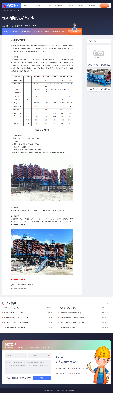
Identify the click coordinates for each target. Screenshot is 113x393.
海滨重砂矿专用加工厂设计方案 (14, 313)
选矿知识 (16, 11)
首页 (3, 11)
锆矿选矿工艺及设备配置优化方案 (99, 65)
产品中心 (37, 5)
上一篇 (23, 285)
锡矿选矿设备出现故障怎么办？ (69, 327)
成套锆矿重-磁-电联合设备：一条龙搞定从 (73, 322)
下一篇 (19, 288)
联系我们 (92, 5)
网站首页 (27, 5)
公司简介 (81, 5)
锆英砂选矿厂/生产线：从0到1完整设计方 (17, 322)
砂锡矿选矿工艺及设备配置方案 (99, 89)
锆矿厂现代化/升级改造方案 (12, 308)
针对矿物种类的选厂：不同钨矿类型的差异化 (74, 317)
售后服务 (70, 5)
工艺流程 (48, 5)
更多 (109, 304)
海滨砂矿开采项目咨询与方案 (69, 308)
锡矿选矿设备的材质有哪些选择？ (14, 327)
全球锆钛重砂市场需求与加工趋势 (70, 313)
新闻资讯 (59, 5)
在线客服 (74, 32)
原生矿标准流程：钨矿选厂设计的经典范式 (17, 317)
